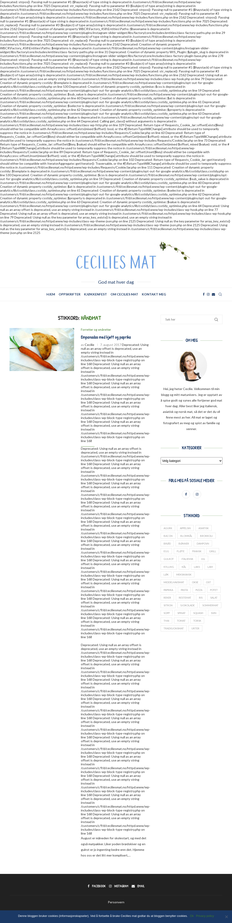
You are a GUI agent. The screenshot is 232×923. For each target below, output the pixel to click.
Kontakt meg (154, 294)
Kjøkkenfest (95, 294)
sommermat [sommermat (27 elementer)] (210, 605)
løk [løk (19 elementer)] (166, 574)
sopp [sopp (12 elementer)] (167, 613)
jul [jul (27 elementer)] (203, 559)
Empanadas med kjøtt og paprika (106, 337)
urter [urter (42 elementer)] (195, 628)
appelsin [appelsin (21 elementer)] (185, 528)
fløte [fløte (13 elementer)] (180, 551)
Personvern (116, 902)
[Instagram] (208, 294)
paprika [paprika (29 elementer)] (168, 589)
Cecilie (89, 345)
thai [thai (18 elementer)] (166, 620)
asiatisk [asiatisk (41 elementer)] (203, 528)
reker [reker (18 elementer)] (167, 597)
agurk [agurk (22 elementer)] (168, 528)
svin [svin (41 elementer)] (213, 613)
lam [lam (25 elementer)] (210, 566)
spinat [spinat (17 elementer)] (181, 613)
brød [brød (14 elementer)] (167, 543)
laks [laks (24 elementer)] (197, 566)
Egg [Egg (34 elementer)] (166, 551)
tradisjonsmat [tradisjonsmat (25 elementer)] (174, 628)
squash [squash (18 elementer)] (198, 613)
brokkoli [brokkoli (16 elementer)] (206, 535)
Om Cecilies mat (124, 294)
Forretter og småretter (96, 329)
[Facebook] (204, 294)
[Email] (213, 294)
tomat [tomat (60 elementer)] (181, 620)
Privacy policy (205, 916)
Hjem (50, 294)
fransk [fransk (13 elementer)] (196, 551)
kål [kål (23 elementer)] (184, 566)
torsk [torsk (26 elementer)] (197, 620)
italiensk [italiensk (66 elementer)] (187, 559)
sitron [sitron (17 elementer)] (168, 605)
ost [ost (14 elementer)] (208, 582)
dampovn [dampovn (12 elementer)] (203, 543)
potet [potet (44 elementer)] (214, 589)
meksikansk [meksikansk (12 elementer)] (183, 574)
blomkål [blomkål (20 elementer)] (186, 535)
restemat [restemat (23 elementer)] (185, 597)
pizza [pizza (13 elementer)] (199, 589)
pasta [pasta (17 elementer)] (184, 589)
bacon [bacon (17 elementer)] (168, 535)
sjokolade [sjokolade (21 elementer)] (187, 605)
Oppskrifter (69, 294)
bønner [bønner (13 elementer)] (184, 543)
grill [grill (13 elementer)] (212, 551)
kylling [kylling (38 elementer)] (169, 566)
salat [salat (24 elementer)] (214, 597)
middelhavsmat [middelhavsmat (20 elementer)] (174, 582)
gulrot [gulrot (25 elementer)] (169, 559)
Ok (192, 916)
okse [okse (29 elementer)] (195, 582)
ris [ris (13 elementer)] (201, 597)
